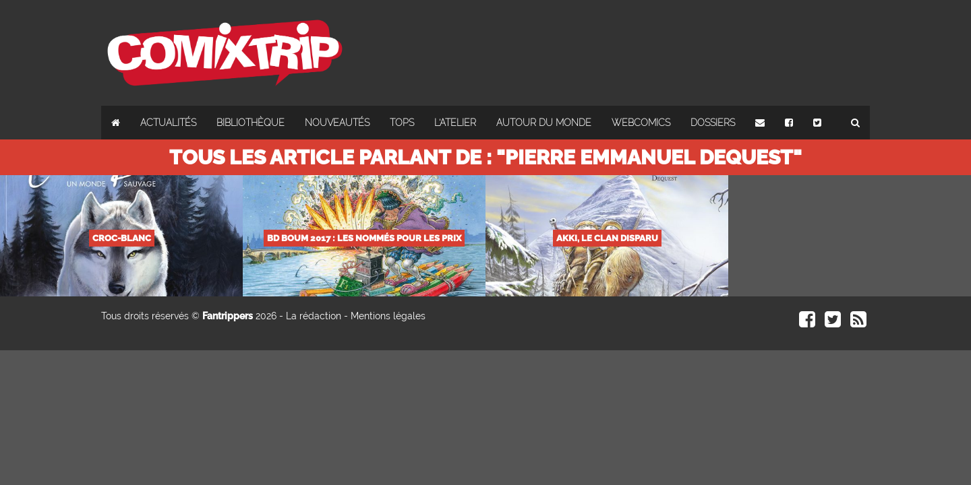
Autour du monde (543, 122)
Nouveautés (337, 122)
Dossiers (712, 122)
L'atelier (455, 122)
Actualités (168, 122)
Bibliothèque (250, 122)
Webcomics (641, 122)
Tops (402, 122)
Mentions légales (388, 316)
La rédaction (313, 316)
